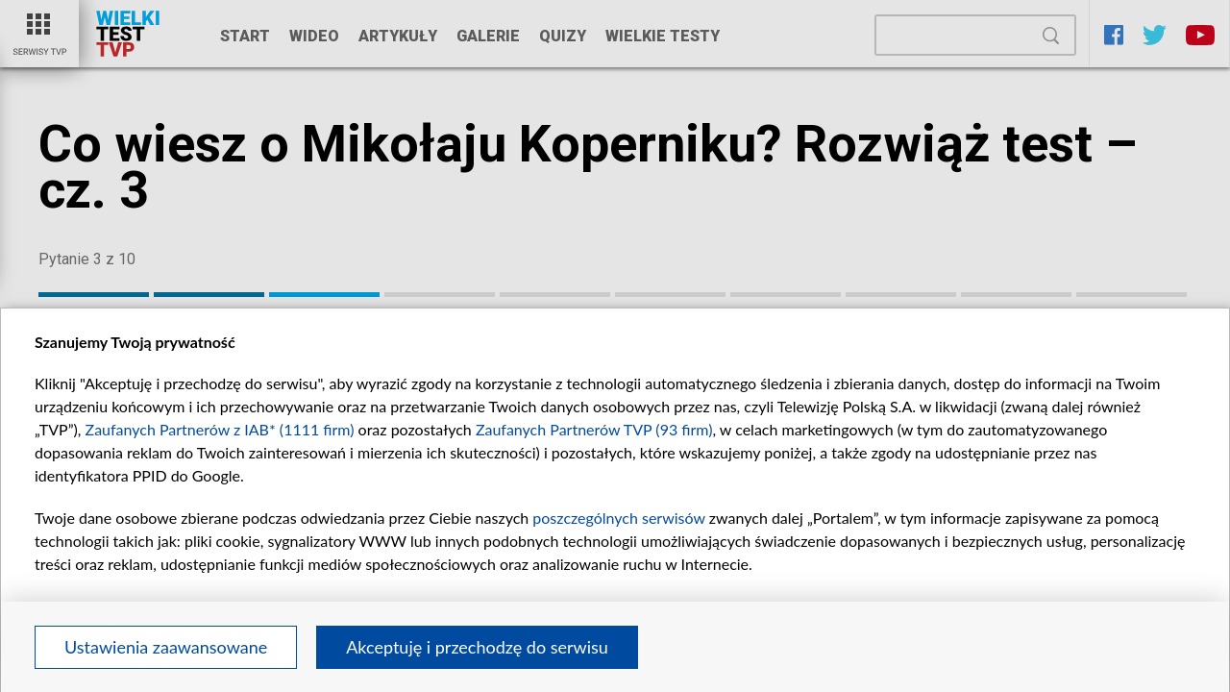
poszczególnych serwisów (618, 517)
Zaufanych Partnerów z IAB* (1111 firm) (220, 429)
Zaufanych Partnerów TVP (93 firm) (594, 429)
